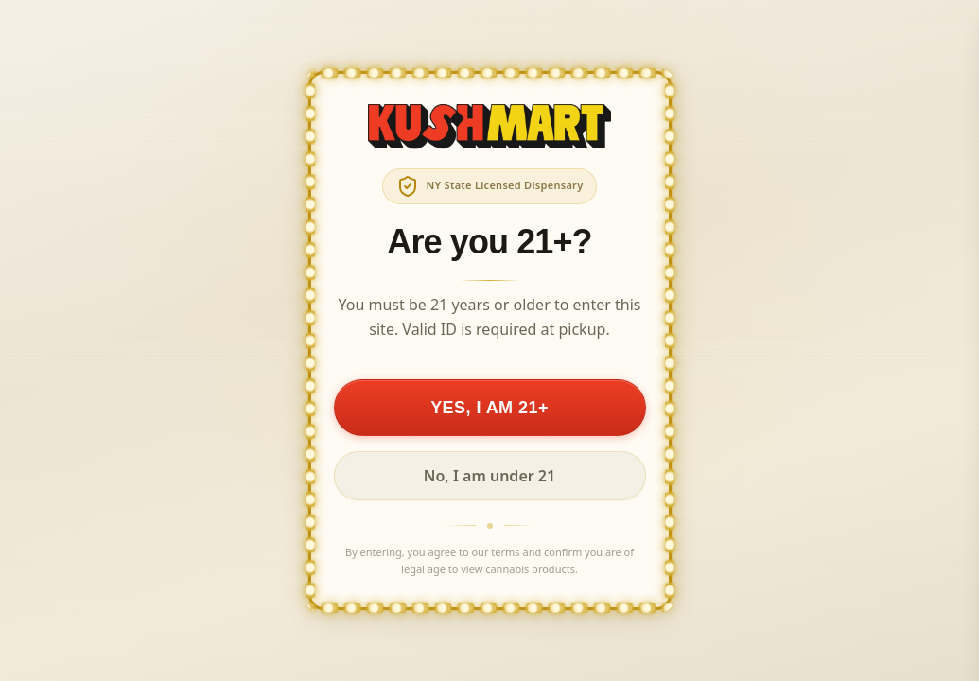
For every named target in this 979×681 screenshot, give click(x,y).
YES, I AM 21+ (489, 407)
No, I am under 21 (489, 475)
